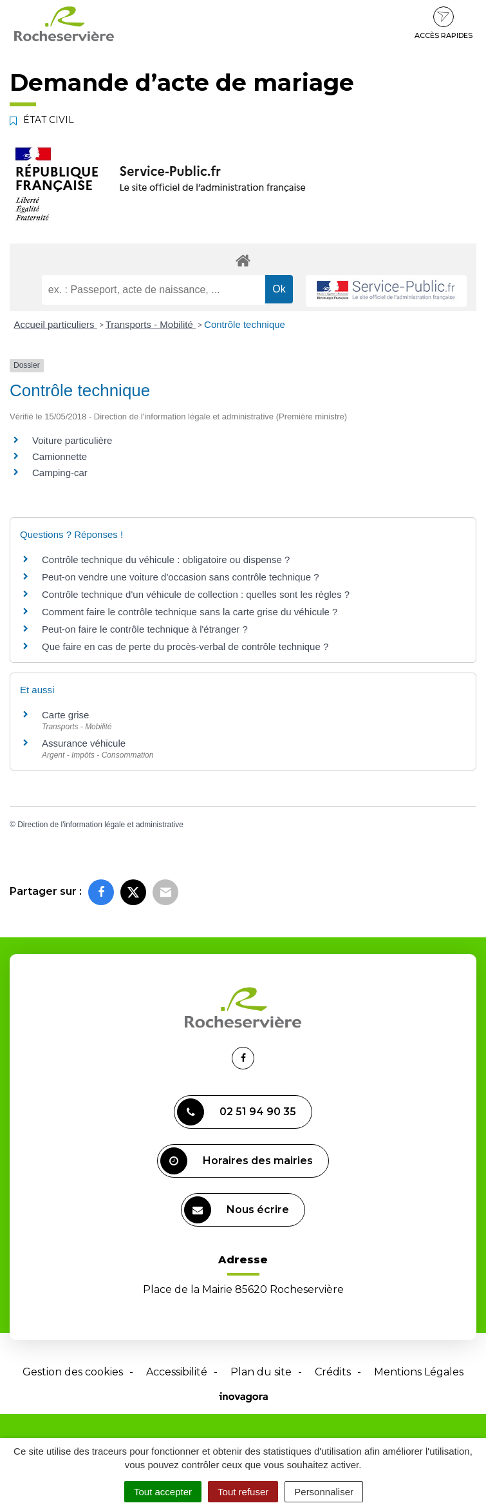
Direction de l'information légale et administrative (100, 824)
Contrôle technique (244, 324)
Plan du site (261, 1372)
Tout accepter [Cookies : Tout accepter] (163, 1491)
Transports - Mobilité (151, 324)
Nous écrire (236, 1209)
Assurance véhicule (84, 743)
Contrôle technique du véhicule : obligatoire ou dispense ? (166, 559)
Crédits (333, 1372)
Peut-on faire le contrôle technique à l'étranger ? (145, 629)
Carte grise (65, 714)
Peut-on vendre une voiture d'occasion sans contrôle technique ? (180, 576)
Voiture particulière (72, 440)
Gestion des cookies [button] (73, 1372)
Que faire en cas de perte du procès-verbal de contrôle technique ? (185, 646)
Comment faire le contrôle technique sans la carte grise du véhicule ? (189, 611)
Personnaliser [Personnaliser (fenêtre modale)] (323, 1491)
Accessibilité (176, 1372)
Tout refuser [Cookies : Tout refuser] (243, 1491)
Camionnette (59, 456)
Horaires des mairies (236, 1160)
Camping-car (60, 472)
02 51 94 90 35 (236, 1111)
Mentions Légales (418, 1372)
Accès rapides (443, 23)
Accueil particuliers (55, 324)
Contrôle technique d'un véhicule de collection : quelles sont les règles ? (196, 594)
